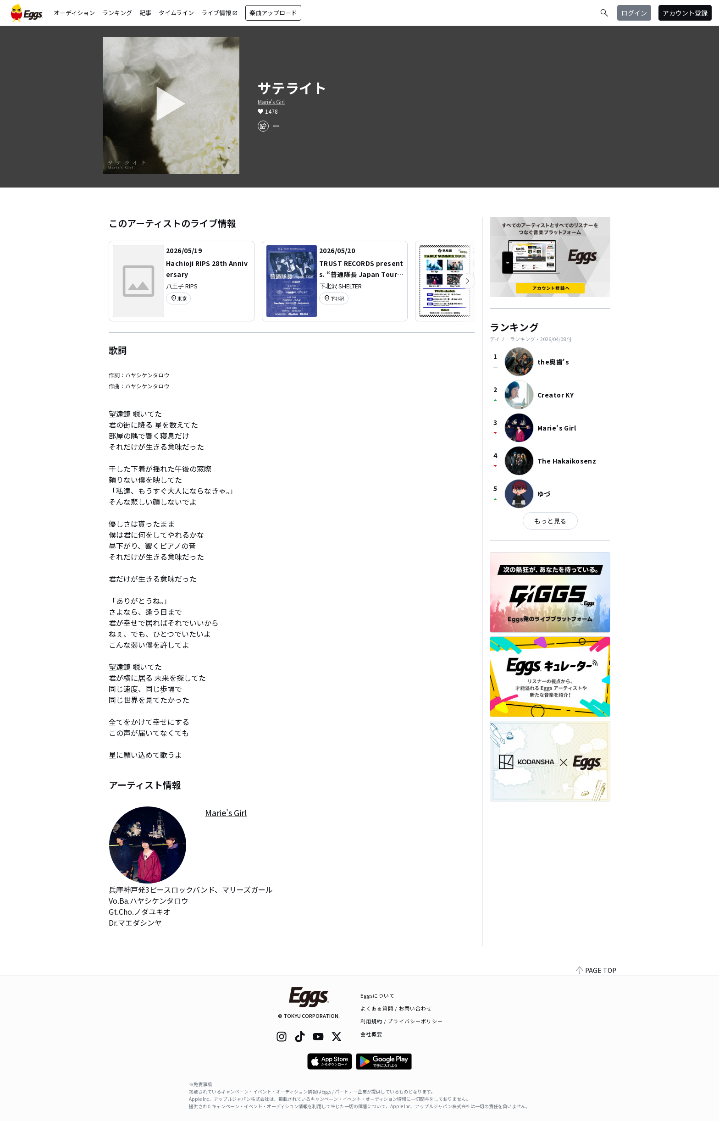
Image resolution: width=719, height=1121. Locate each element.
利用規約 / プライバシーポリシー (401, 1021)
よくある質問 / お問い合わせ (396, 1008)
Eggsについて (377, 995)
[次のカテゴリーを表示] (467, 281)
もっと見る (550, 520)
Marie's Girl (271, 101)
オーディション (74, 12)
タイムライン (176, 12)
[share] (263, 126)
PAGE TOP (596, 970)
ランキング (117, 12)
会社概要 (371, 1034)
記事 (145, 12)
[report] (276, 126)
